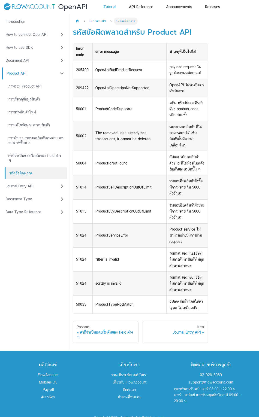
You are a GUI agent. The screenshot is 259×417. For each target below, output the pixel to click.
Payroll (48, 389)
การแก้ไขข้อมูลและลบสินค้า (29, 125)
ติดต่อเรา (129, 389)
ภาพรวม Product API (25, 86)
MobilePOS (48, 382)
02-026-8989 (211, 375)
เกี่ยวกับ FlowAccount (130, 382)
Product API (16, 73)
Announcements (179, 7)
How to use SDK (19, 47)
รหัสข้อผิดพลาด (20, 173)
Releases (212, 7)
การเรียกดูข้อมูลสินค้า (24, 99)
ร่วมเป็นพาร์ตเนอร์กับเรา (129, 375)
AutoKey (48, 397)
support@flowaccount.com (211, 382)
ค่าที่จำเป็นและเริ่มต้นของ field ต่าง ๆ (34, 157)
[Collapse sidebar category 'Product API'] (62, 73)
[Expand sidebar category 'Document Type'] (62, 199)
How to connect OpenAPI (27, 34)
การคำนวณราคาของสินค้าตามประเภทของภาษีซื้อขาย (35, 140)
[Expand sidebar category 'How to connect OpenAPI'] (62, 35)
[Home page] (77, 21)
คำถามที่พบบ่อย (129, 397)
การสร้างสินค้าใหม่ (22, 112)
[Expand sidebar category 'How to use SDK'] (62, 48)
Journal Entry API (20, 186)
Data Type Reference (23, 212)
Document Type (19, 199)
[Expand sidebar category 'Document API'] (62, 61)
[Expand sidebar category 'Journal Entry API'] (62, 186)
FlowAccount (48, 375)
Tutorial (109, 7)
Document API (17, 60)
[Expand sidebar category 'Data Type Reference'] (62, 212)
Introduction (15, 21)
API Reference (141, 7)
